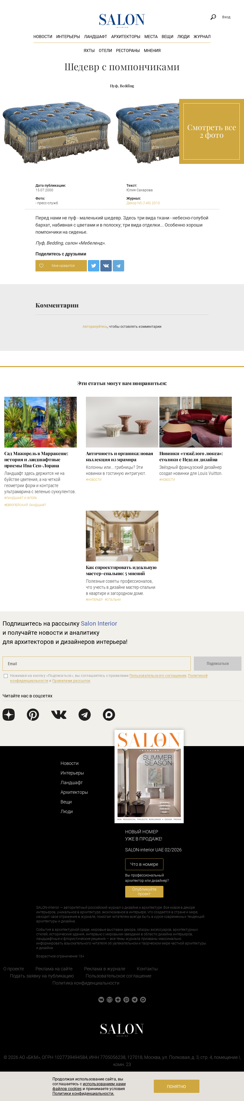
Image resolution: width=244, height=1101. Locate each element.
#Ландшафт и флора (20, 498)
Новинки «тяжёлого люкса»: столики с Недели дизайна (191, 456)
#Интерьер (94, 599)
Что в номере (144, 864)
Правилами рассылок (71, 681)
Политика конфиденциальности (85, 983)
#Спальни (113, 599)
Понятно (176, 1086)
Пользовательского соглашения (157, 676)
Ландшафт (95, 36)
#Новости (94, 479)
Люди (183, 36)
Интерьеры (68, 36)
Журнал (202, 36)
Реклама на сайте (53, 968)
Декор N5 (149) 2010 (143, 203)
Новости (42, 36)
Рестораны (128, 50)
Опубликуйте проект (144, 891)
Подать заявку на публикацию (42, 975)
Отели (105, 50)
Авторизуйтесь (95, 326)
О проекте (13, 968)
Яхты (89, 50)
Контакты (147, 968)
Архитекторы (125, 36)
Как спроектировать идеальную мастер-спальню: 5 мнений (121, 570)
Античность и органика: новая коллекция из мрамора (119, 456)
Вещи (167, 36)
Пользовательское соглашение (118, 975)
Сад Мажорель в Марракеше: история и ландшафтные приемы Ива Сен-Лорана (36, 459)
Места (151, 36)
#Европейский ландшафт (25, 505)
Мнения (152, 50)
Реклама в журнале (104, 968)
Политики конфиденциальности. (83, 1093)
